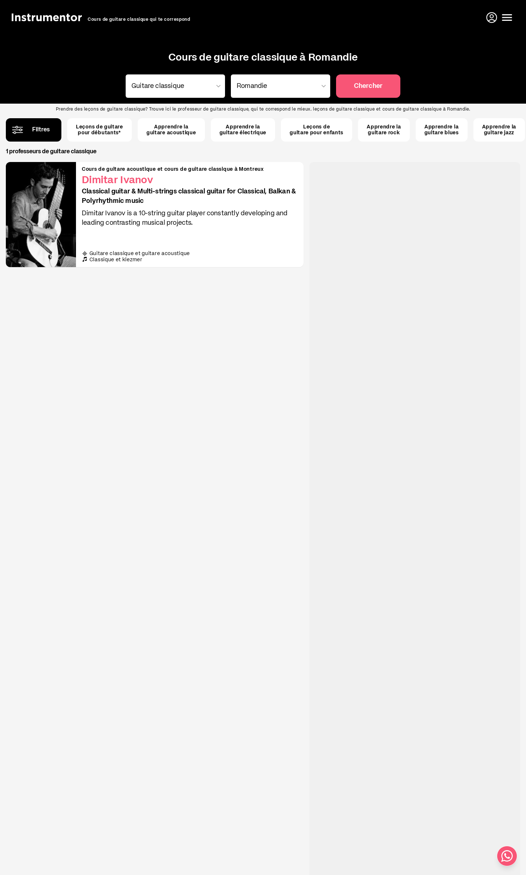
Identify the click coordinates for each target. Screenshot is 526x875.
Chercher (368, 86)
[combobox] (174, 86)
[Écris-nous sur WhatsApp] (507, 856)
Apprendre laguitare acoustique (171, 129)
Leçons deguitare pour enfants (316, 129)
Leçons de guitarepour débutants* (99, 129)
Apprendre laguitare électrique (243, 129)
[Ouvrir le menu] (507, 17)
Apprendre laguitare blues (441, 129)
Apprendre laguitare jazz (499, 129)
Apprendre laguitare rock (384, 129)
